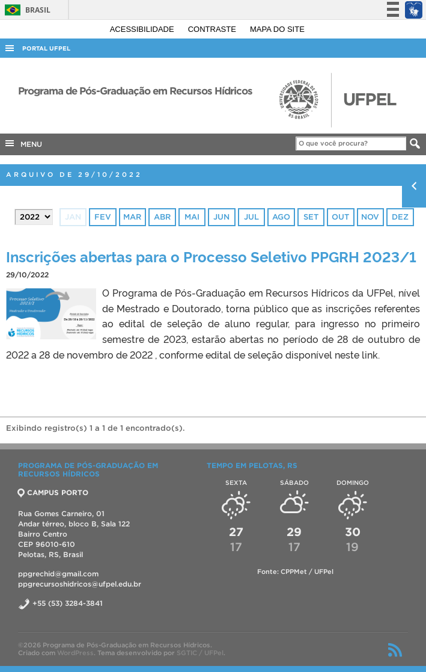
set (310, 216)
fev (102, 216)
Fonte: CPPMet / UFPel (295, 571)
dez (400, 216)
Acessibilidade (143, 29)
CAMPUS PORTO (53, 492)
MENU (23, 143)
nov (370, 216)
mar (132, 216)
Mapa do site (277, 29)
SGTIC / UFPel (200, 652)
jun (221, 216)
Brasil (25, 10)
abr (162, 216)
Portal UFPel (46, 48)
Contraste (213, 29)
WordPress (75, 652)
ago (281, 216)
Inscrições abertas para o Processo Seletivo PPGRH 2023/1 (211, 256)
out (340, 216)
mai (191, 216)
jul (251, 216)
